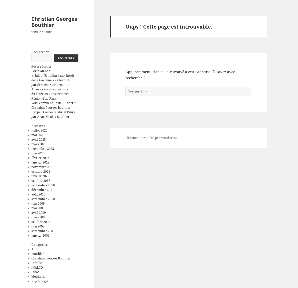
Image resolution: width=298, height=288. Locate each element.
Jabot (35, 272)
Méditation (39, 276)
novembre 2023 (42, 149)
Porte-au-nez (40, 71)
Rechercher (40, 52)
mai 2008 (37, 226)
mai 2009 (37, 208)
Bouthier (37, 254)
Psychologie (39, 281)
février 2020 (40, 176)
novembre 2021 (42, 167)
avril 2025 (38, 139)
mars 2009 (38, 217)
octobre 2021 (40, 171)
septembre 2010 (43, 199)
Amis (35, 249)
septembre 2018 (43, 185)
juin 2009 (38, 203)
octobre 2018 (40, 181)
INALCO (37, 267)
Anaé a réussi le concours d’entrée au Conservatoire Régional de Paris (50, 94)
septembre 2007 (43, 231)
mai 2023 (37, 153)
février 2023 (40, 158)
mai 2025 (37, 135)
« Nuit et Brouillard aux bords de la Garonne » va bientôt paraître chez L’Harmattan (52, 80)
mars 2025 (38, 144)
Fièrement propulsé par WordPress (151, 138)
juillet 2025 (39, 130)
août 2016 (38, 194)
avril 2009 (38, 213)
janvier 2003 (40, 235)
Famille (36, 263)
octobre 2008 (40, 222)
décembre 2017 (42, 190)
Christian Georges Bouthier (54, 21)
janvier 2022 (40, 162)
